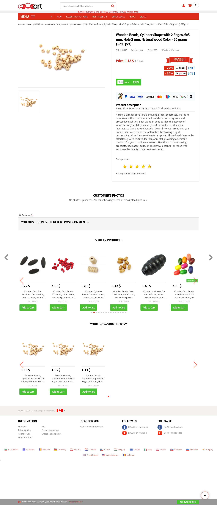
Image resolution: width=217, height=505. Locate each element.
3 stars (137, 167)
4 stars (143, 167)
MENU (27, 17)
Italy (148, 450)
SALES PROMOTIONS (77, 16)
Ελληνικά (28, 450)
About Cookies (25, 437)
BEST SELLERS (99, 16)
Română (44, 450)
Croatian (90, 450)
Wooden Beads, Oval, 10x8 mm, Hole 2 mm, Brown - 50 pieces (123, 294)
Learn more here (75, 501)
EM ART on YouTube (134, 433)
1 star (125, 167)
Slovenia (192, 450)
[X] (19, 501)
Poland (161, 450)
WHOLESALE (118, 16)
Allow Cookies (188, 502)
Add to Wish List (170, 50)
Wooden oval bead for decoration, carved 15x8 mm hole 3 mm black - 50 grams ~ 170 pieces (154, 294)
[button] (91, 312)
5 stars (149, 167)
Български (11, 450)
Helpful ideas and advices (91, 427)
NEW (59, 16)
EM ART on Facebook (135, 427)
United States (110, 455)
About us (22, 427)
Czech (105, 450)
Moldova (128, 455)
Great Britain (90, 455)
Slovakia (176, 450)
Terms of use (24, 434)
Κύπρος (207, 450)
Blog (132, 16)
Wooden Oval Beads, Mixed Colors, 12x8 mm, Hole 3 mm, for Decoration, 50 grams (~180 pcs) (184, 294)
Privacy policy (24, 430)
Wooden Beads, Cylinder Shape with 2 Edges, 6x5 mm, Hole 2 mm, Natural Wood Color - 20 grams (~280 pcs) (32, 379)
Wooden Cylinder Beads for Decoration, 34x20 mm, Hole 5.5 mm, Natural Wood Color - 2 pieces (93, 294)
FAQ (43, 427)
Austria (75, 450)
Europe (135, 450)
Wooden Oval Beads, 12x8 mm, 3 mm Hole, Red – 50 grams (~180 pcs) (63, 294)
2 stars (131, 167)
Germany (60, 450)
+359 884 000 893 (129, 12)
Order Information (50, 430)
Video (143, 16)
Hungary (119, 450)
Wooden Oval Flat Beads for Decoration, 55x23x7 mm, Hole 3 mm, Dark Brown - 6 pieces (33, 294)
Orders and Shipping (51, 434)
